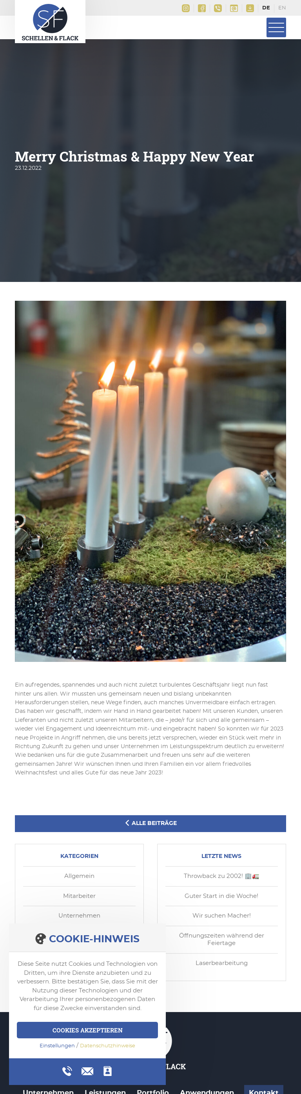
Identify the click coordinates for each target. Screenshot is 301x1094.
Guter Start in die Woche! (221, 896)
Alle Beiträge (150, 823)
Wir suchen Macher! (221, 916)
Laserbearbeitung (222, 963)
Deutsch (266, 8)
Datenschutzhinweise (107, 1046)
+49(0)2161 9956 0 (218, 8)
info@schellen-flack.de (234, 8)
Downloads (250, 8)
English (282, 8)
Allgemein (79, 876)
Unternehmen (79, 916)
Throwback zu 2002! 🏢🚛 (221, 876)
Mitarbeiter (79, 896)
